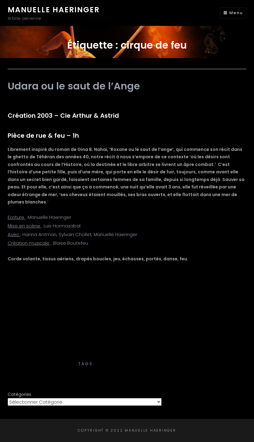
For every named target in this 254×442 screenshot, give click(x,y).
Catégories (19, 394)
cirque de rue (155, 364)
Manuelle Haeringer (54, 10)
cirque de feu (113, 364)
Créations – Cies (127, 357)
